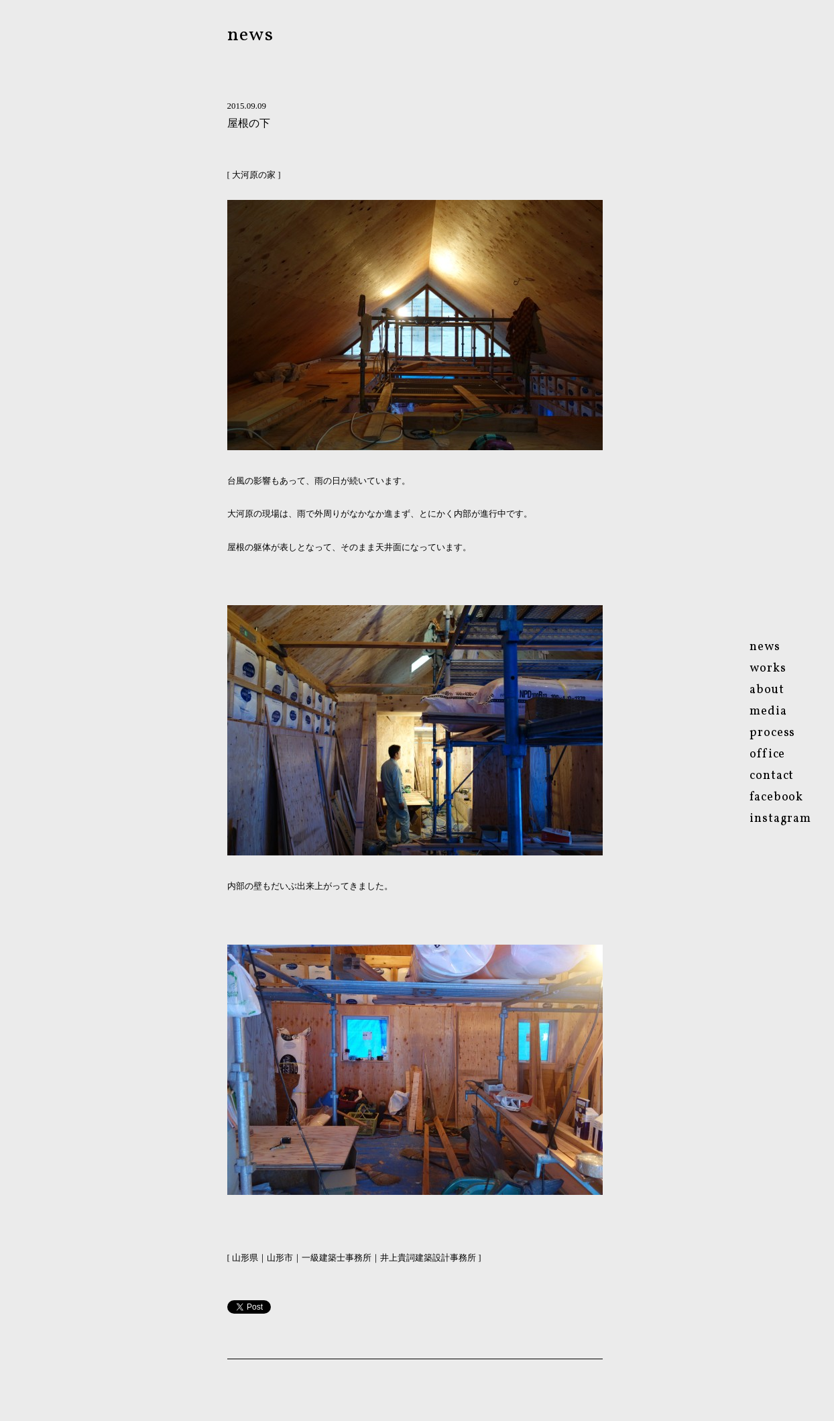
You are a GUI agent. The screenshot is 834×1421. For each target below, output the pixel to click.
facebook (776, 797)
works (768, 668)
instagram (780, 818)
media (768, 711)
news (250, 35)
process (772, 733)
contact (772, 776)
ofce (767, 754)
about (767, 690)
